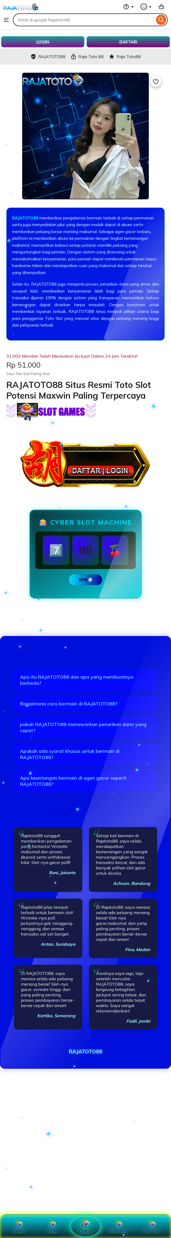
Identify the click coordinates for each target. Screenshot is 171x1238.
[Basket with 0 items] (161, 6)
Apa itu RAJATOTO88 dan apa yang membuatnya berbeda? (76, 680)
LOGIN (42, 41)
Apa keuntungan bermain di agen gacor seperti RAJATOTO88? (73, 781)
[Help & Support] (128, 6)
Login (52, 1226)
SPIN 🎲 (86, 580)
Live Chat (152, 1226)
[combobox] (84, 19)
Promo (19, 1226)
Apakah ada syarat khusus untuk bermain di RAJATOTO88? (69, 754)
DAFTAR (128, 41)
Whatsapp (119, 1226)
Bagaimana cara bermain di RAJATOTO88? (69, 704)
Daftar (85, 1226)
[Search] (161, 19)
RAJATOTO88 (25, 217)
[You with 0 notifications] (146, 6)
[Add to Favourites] (155, 81)
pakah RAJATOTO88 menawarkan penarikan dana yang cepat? (83, 727)
